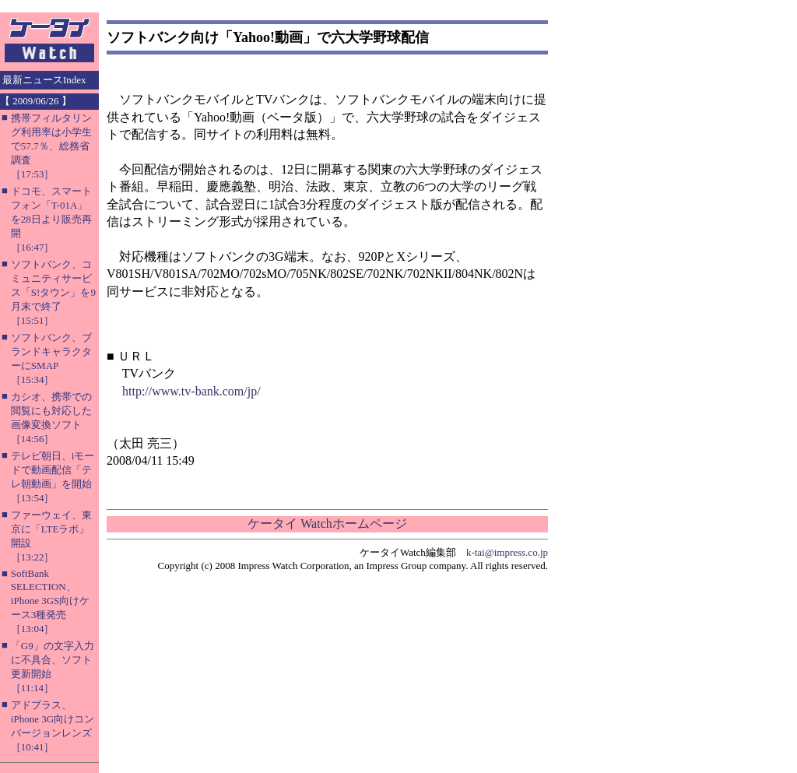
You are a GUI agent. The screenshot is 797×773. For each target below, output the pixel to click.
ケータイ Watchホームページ (327, 523)
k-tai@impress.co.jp (507, 552)
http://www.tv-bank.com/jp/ (191, 391)
